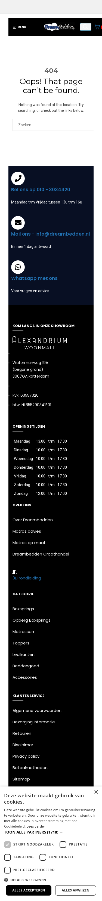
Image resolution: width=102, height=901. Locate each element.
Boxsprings (23, 609)
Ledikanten (24, 654)
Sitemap (21, 779)
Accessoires (25, 677)
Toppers (21, 643)
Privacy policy (26, 756)
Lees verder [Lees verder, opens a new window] (36, 826)
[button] (51, 832)
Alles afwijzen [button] (75, 890)
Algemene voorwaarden (37, 710)
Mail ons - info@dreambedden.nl (50, 234)
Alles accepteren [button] (28, 890)
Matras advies (27, 531)
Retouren (22, 733)
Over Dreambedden (33, 520)
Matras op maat (29, 542)
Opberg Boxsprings (32, 620)
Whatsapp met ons (34, 278)
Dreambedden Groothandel (41, 554)
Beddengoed (26, 666)
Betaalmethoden (30, 767)
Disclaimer (23, 745)
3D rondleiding (27, 578)
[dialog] (51, 843)
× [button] (96, 792)
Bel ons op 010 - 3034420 (40, 189)
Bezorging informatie (34, 722)
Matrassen (23, 631)
